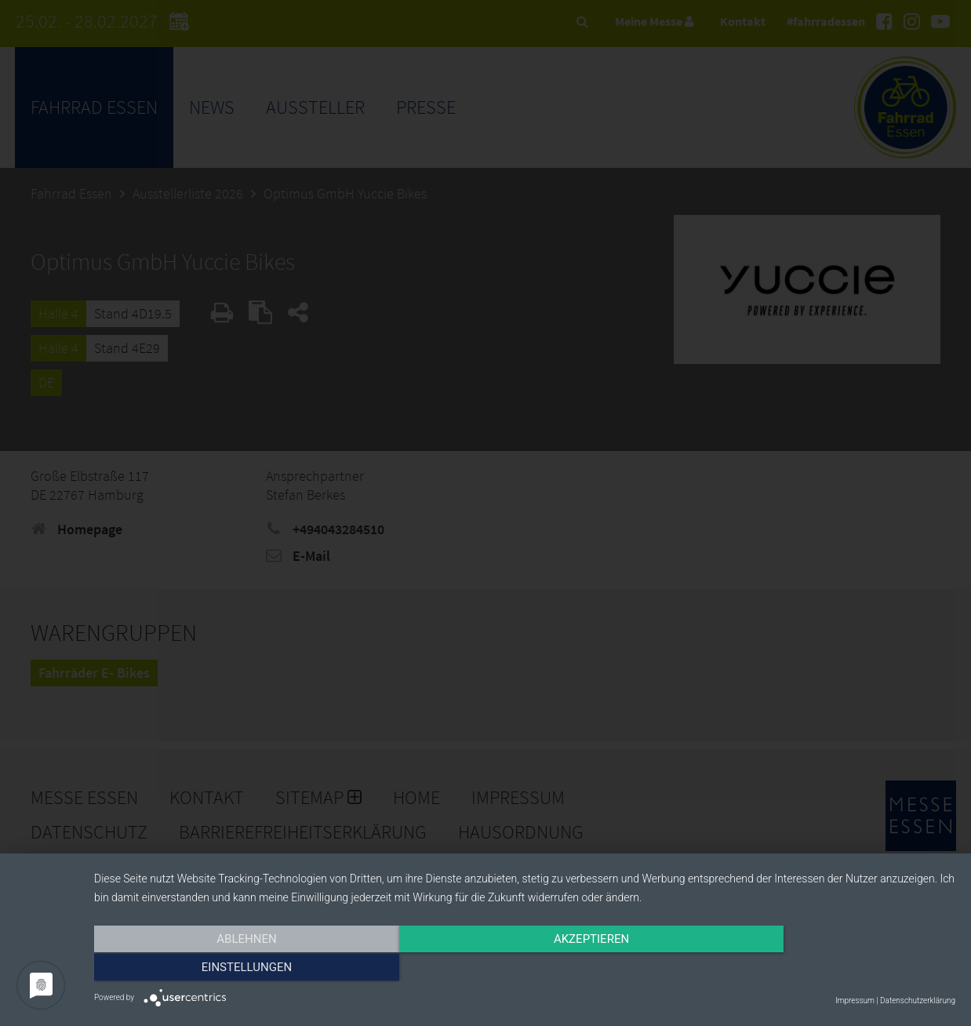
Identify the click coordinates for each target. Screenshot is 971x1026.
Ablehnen (223, 969)
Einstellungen (826, 969)
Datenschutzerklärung (917, 1000)
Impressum (855, 1000)
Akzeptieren (524, 969)
